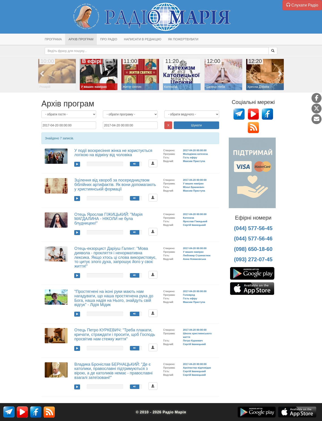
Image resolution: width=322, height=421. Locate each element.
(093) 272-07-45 (253, 259)
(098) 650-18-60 (253, 249)
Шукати (196, 125)
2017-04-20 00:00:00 (194, 150)
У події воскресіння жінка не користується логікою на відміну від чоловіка (113, 152)
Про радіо (108, 39)
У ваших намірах (193, 183)
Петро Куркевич (193, 340)
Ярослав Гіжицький (195, 221)
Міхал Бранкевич (193, 187)
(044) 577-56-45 (253, 228)
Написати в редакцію (142, 39)
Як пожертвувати (183, 39)
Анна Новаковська (194, 259)
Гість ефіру (190, 157)
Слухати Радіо (302, 5)
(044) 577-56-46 (253, 238)
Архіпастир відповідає (197, 367)
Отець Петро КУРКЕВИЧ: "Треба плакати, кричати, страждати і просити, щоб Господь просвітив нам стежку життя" (114, 334)
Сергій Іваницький (194, 225)
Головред (189, 295)
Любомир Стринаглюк (196, 255)
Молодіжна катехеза (195, 154)
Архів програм (80, 39)
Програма (53, 39)
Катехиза (188, 217)
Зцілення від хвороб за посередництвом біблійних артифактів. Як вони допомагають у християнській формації (115, 184)
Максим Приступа (194, 161)
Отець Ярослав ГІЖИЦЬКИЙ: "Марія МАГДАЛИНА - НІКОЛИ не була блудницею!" (108, 219)
